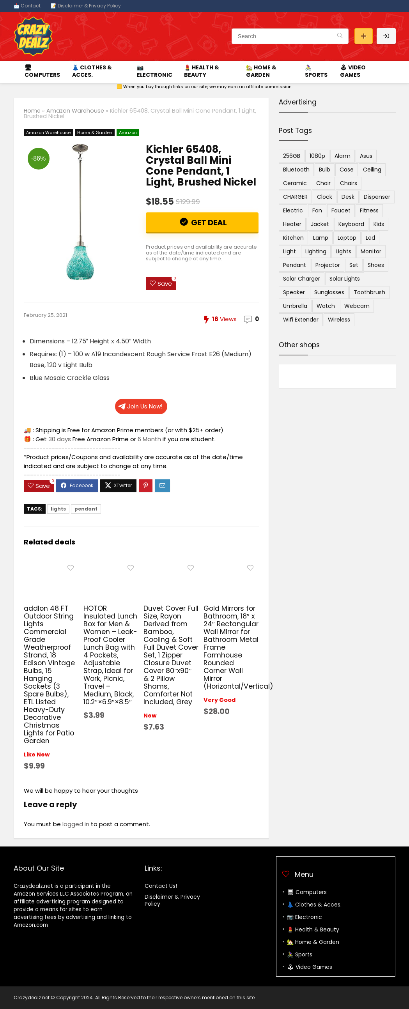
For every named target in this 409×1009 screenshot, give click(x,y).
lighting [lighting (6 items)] (315, 251)
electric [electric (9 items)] (293, 210)
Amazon (128, 132)
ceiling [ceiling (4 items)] (372, 169)
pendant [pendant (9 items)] (294, 265)
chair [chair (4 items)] (323, 183)
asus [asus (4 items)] (366, 156)
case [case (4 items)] (347, 169)
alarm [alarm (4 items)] (343, 156)
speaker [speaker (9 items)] (294, 292)
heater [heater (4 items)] (292, 224)
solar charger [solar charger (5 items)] (301, 279)
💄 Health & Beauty (201, 71)
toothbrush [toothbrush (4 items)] (369, 292)
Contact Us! (161, 886)
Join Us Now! (140, 406)
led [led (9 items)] (370, 238)
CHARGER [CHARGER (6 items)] (295, 197)
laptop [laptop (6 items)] (347, 238)
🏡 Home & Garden (261, 71)
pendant (85, 508)
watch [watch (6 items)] (326, 306)
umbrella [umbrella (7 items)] (295, 306)
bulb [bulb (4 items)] (324, 169)
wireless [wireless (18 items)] (339, 319)
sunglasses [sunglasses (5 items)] (329, 292)
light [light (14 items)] (289, 251)
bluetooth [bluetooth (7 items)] (296, 169)
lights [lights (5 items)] (343, 251)
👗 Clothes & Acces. (92, 71)
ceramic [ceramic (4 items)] (295, 183)
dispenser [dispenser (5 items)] (377, 197)
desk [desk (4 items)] (348, 197)
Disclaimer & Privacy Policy (172, 900)
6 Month (149, 439)
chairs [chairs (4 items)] (348, 183)
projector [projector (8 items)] (327, 265)
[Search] (340, 36)
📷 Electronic (154, 71)
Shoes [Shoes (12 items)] (376, 265)
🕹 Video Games (353, 71)
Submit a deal (363, 36)
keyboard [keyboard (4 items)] (351, 224)
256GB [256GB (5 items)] (291, 156)
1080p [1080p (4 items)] (317, 156)
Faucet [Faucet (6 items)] (341, 210)
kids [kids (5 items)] (379, 224)
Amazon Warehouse (75, 111)
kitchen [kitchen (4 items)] (293, 238)
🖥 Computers (42, 71)
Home (32, 111)
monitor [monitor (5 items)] (371, 251)
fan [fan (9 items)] (317, 210)
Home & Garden (94, 132)
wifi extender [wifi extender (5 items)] (301, 319)
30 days (59, 439)
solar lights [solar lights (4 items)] (344, 279)
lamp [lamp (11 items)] (320, 238)
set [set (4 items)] (353, 265)
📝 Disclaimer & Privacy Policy (86, 5)
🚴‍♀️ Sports (316, 71)
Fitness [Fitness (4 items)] (369, 210)
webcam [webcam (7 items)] (357, 306)
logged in (75, 824)
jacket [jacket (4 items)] (320, 224)
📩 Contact (27, 5)
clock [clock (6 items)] (324, 197)
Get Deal (208, 222)
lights (58, 508)
